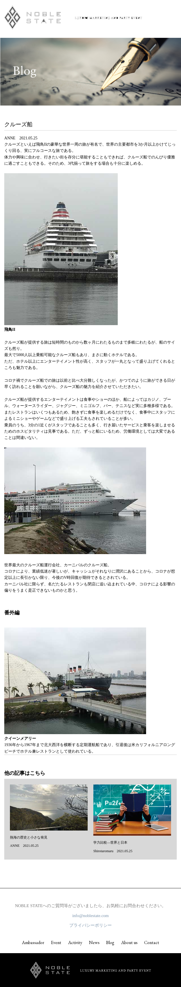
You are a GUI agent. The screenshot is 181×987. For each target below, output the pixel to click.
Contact (151, 942)
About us (129, 942)
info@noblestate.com (90, 916)
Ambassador (33, 942)
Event (56, 942)
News (94, 942)
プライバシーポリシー (90, 926)
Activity (75, 942)
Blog (110, 942)
